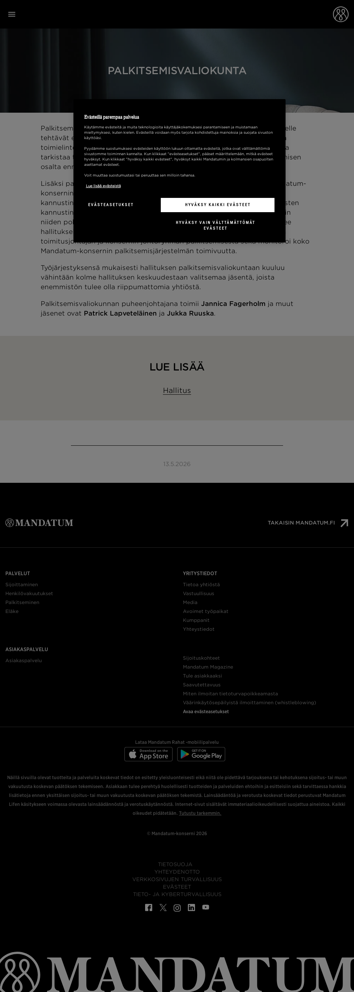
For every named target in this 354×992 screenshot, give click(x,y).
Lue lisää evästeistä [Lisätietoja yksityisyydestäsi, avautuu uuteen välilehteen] (103, 186)
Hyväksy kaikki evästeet (218, 204)
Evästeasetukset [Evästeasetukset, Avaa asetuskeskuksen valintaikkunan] (111, 204)
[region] (179, 170)
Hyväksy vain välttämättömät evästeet (215, 225)
